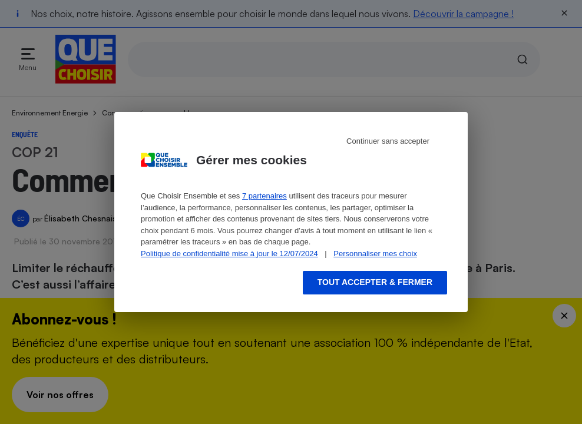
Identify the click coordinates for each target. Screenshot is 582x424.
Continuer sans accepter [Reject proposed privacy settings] (387, 141)
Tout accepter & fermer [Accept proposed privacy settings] (375, 282)
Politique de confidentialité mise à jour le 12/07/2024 (229, 253)
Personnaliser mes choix (375, 253)
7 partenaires (264, 195)
